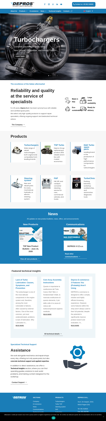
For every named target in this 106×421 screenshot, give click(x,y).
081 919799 (84, 411)
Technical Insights (55, 11)
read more (20, 325)
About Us (14, 11)
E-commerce (34, 11)
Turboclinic (58, 412)
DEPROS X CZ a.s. (75, 246)
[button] (84, 11)
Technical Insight (38, 412)
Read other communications (71, 255)
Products (22, 11)
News (42, 11)
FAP (56, 409)
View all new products (28, 259)
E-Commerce (37, 404)
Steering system (60, 407)
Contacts (66, 11)
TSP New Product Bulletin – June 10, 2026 (31, 248)
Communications (38, 409)
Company (36, 401)
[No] (103, 417)
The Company (17, 125)
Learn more (20, 56)
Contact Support (18, 382)
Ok (53, 418)
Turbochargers (37, 39)
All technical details (52, 334)
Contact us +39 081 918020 (84, 4)
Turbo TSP (58, 404)
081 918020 (84, 409)
